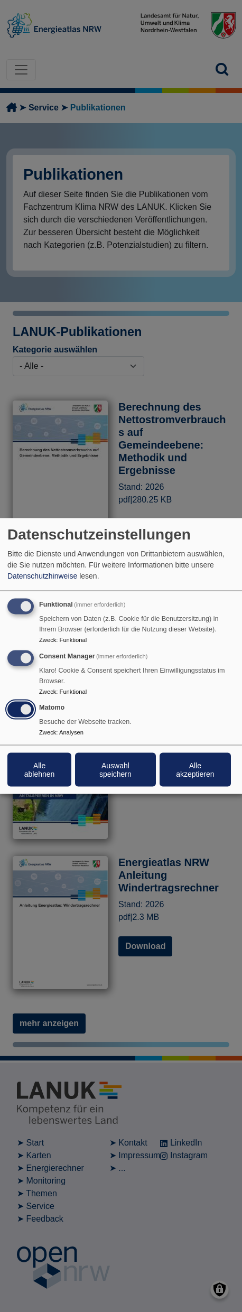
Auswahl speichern (115, 769)
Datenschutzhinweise (42, 575)
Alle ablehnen (39, 769)
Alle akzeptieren (195, 769)
